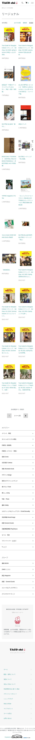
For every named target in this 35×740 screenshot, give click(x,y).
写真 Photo (5, 499)
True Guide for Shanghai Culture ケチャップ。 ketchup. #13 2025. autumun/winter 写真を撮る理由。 (25, 50)
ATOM (9, 703)
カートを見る (8, 713)
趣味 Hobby (5, 505)
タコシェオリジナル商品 (9, 439)
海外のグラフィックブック (10, 481)
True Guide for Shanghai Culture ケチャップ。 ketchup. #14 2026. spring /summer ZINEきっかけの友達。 (9, 50)
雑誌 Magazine (6, 575)
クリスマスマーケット (8, 594)
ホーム (3, 7)
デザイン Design (6, 475)
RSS (5, 703)
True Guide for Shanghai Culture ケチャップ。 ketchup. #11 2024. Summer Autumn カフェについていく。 (9, 311)
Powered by (17, 736)
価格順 (25, 23)
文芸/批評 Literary (7, 462)
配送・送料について (9, 674)
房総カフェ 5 (22, 124)
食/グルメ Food (6, 486)
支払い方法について (9, 684)
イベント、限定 (6, 433)
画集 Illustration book (8, 469)
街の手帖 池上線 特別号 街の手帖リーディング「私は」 (26, 237)
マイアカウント (8, 708)
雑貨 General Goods (8, 523)
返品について (8, 679)
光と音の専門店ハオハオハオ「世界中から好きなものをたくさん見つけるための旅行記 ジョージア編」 (25, 89)
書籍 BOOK (5, 563)
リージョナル (10, 7)
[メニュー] (32, 3)
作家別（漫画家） (7, 445)
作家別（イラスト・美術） (10, 451)
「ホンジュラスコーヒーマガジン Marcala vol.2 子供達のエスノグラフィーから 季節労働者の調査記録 (25, 200)
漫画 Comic (5, 457)
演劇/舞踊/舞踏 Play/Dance (9, 529)
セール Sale (6, 535)
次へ (26, 415)
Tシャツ (4, 547)
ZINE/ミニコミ (6, 569)
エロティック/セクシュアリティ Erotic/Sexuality (16, 511)
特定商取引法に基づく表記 (11, 689)
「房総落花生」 (6, 270)
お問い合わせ (8, 718)
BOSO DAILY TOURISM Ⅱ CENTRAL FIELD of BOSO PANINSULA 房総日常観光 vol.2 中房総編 (9, 161)
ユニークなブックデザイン (10, 588)
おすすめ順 (17, 23)
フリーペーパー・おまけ (9, 541)
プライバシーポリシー (10, 694)
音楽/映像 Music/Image (8, 517)
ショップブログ (8, 699)
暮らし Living (6, 493)
